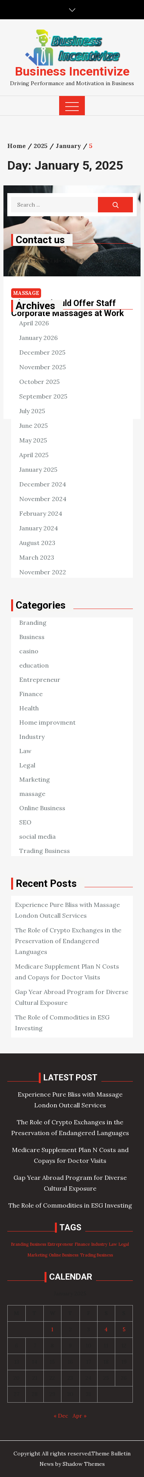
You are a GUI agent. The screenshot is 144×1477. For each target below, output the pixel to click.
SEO (25, 822)
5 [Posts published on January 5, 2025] (124, 1329)
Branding (32, 622)
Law (25, 751)
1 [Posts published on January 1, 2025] (52, 1329)
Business (32, 637)
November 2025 (42, 367)
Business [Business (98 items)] (38, 1244)
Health (29, 708)
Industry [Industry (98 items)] (99, 1244)
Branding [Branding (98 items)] (19, 1244)
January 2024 (38, 528)
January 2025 (38, 469)
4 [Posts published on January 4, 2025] (106, 1329)
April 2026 (34, 323)
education (34, 665)
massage (32, 793)
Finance (31, 694)
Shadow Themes (84, 1463)
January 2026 (38, 337)
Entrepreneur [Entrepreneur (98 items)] (60, 1244)
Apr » (79, 1415)
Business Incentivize (72, 71)
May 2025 (33, 440)
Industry (32, 736)
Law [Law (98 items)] (113, 1244)
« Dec (61, 1415)
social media (37, 836)
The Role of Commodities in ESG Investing (70, 1205)
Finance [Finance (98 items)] (82, 1244)
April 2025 (33, 455)
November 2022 (42, 572)
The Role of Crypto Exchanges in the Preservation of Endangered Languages (68, 941)
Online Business (42, 808)
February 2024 (40, 513)
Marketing (34, 779)
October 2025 (39, 381)
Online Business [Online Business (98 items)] (63, 1255)
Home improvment (47, 722)
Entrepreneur (39, 679)
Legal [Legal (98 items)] (124, 1244)
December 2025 (42, 352)
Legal (27, 765)
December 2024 (42, 484)
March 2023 (36, 557)
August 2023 (37, 543)
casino (28, 651)
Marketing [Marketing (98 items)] (37, 1255)
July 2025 (32, 411)
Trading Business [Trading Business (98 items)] (96, 1255)
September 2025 (43, 396)
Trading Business (44, 851)
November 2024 (42, 499)
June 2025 (33, 425)
